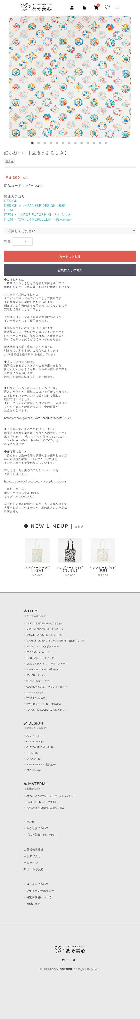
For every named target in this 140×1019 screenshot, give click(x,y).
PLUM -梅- (32, 753)
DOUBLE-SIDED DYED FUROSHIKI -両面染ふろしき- (55, 640)
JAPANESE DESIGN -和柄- (45, 206)
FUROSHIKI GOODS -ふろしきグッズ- (47, 710)
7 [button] (70, 144)
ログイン (31, 862)
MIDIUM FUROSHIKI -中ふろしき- (45, 629)
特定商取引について (38, 897)
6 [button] (64, 144)
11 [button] (95, 144)
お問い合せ (33, 903)
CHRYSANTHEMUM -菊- (40, 747)
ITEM (8, 210)
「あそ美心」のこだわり (41, 834)
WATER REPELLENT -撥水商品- (45, 219)
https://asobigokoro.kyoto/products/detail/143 (37, 417)
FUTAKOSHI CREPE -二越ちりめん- (46, 807)
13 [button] (107, 144)
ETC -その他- (33, 770)
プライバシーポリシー (40, 890)
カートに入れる (70, 256)
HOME (30, 821)
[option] (70, 77)
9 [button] (82, 144)
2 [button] (39, 144)
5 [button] (58, 144)
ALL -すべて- (33, 735)
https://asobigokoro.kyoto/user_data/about (35, 481)
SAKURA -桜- (33, 759)
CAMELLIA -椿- (35, 741)
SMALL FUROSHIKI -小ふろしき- (44, 635)
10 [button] (89, 144)
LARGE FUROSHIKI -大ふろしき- (45, 215)
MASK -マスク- (34, 692)
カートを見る (34, 869)
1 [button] (33, 144)
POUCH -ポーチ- (35, 675)
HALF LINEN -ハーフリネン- (42, 802)
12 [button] (101, 144)
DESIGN (11, 201)
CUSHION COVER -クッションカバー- (47, 687)
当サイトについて (37, 884)
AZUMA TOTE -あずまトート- (43, 646)
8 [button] (76, 144)
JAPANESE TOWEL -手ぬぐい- (43, 669)
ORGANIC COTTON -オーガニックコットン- (50, 796)
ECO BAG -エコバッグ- (38, 652)
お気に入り (32, 856)
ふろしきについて (37, 828)
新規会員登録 (33, 849)
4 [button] (52, 144)
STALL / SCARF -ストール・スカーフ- (47, 663)
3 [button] (45, 144)
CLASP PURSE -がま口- (39, 681)
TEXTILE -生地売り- (37, 698)
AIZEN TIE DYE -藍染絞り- (41, 764)
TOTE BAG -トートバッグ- (40, 658)
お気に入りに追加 (70, 270)
